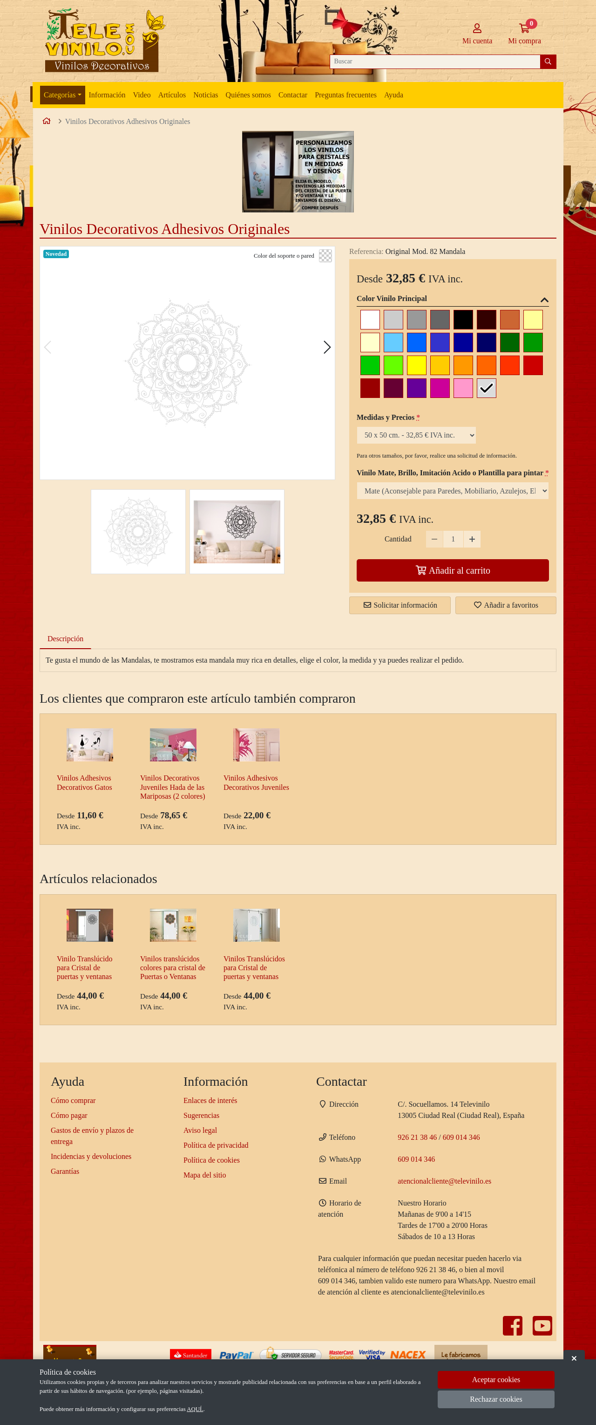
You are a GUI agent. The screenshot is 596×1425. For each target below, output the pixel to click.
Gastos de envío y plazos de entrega (92, 1135)
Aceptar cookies (496, 1380)
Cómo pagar (69, 1115)
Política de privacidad (216, 1145)
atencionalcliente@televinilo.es (444, 1181)
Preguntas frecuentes (346, 95)
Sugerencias (201, 1115)
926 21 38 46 (417, 1137)
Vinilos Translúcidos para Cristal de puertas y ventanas (254, 967)
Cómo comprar (73, 1100)
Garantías (65, 1171)
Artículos (172, 95)
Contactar (292, 95)
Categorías (59, 95)
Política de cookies (211, 1160)
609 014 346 (461, 1137)
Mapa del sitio (204, 1175)
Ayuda (393, 95)
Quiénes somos (248, 95)
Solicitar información (400, 605)
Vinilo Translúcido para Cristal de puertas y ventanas (85, 967)
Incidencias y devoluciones (91, 1156)
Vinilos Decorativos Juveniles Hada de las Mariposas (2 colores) (172, 787)
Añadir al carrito (452, 570)
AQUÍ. (195, 1409)
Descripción (65, 639)
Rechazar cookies (496, 1399)
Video (142, 95)
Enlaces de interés (210, 1100)
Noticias (205, 95)
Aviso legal (200, 1130)
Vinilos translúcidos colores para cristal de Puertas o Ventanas (172, 967)
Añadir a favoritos (505, 605)
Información (107, 95)
